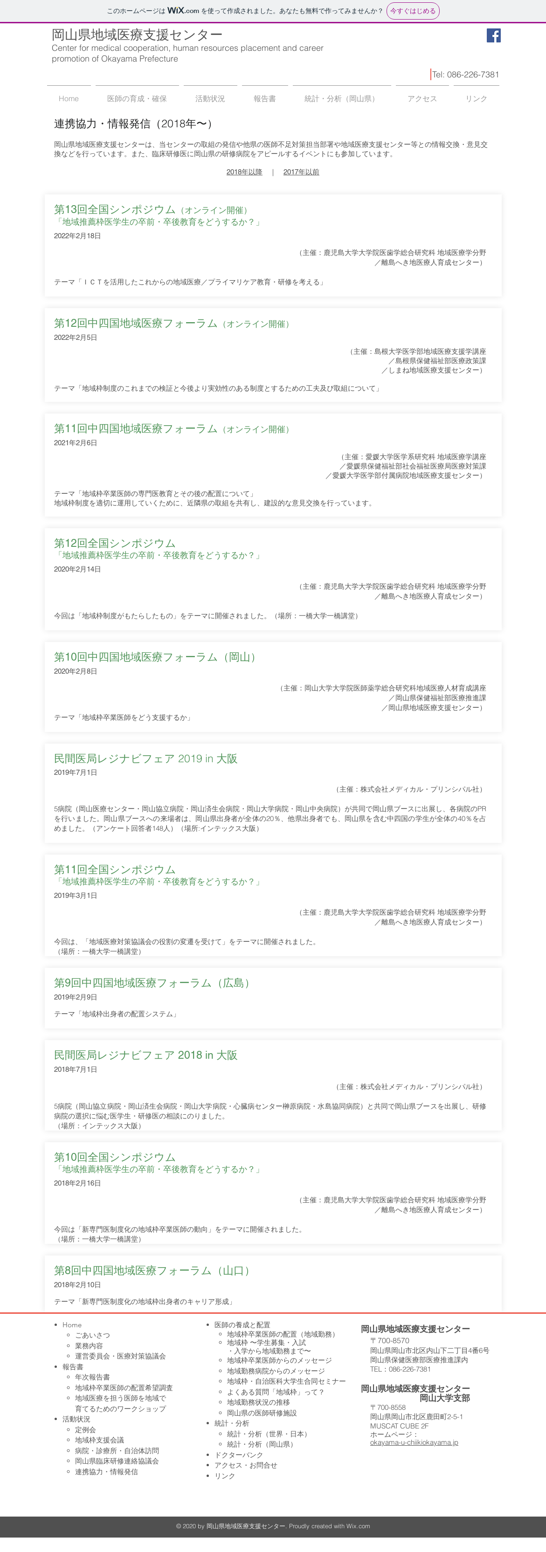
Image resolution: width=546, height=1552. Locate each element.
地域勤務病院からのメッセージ (276, 1370)
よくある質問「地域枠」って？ (276, 1391)
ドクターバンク (238, 1454)
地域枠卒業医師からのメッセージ (279, 1360)
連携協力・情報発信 (106, 1471)
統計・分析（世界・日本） (269, 1433)
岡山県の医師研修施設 (262, 1412)
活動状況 (76, 1418)
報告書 (72, 1366)
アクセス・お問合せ (245, 1465)
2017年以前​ (301, 172)
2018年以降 (245, 172)
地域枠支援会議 (99, 1439)
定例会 (85, 1429)
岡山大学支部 (445, 1398)
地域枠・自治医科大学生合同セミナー (286, 1381)
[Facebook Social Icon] (494, 35)
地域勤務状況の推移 (258, 1402)
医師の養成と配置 (242, 1324)
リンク (224, 1475)
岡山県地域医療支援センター (137, 35)
